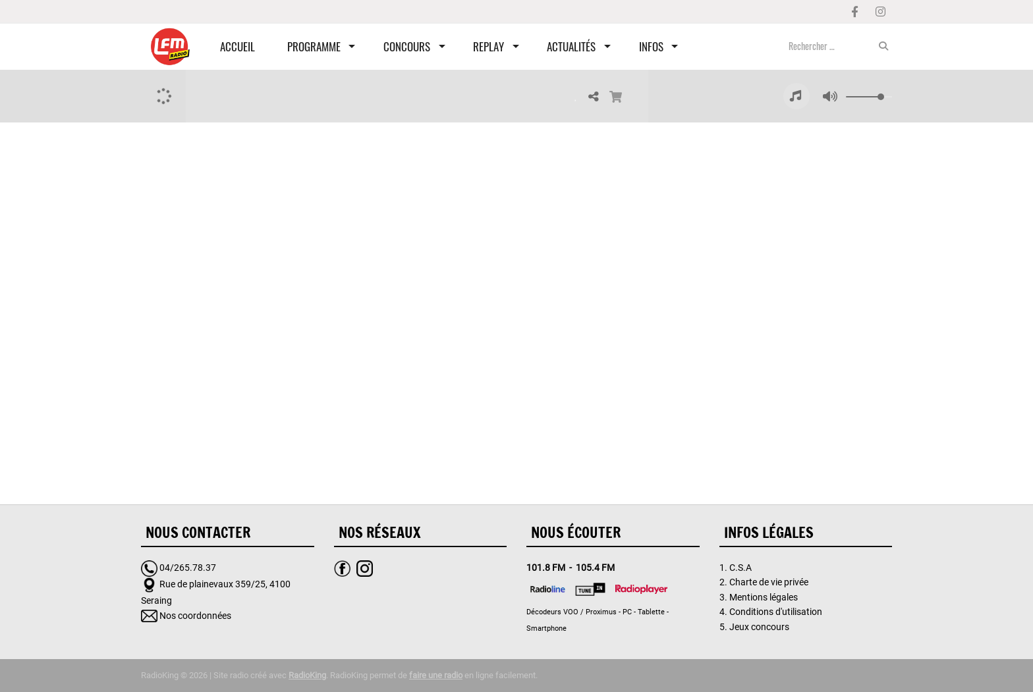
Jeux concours (759, 627)
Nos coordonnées (195, 615)
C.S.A (740, 567)
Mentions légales (763, 597)
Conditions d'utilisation (775, 611)
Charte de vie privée (768, 582)
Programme (314, 46)
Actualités (571, 46)
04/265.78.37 (187, 567)
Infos (651, 46)
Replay (488, 46)
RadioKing (307, 675)
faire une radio (435, 675)
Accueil (237, 46)
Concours (406, 46)
